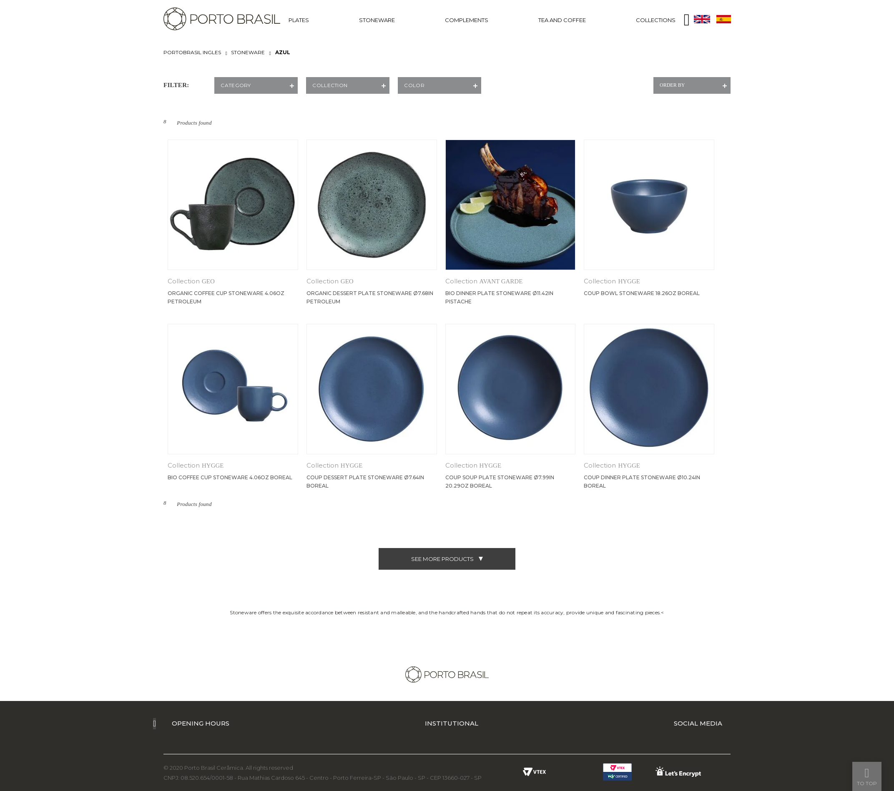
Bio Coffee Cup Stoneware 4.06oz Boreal (230, 477)
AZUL (282, 52)
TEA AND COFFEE (562, 20)
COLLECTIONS (656, 20)
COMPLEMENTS (466, 20)
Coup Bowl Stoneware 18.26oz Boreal (642, 293)
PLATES (299, 20)
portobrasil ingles (192, 52)
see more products (447, 559)
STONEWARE (377, 20)
